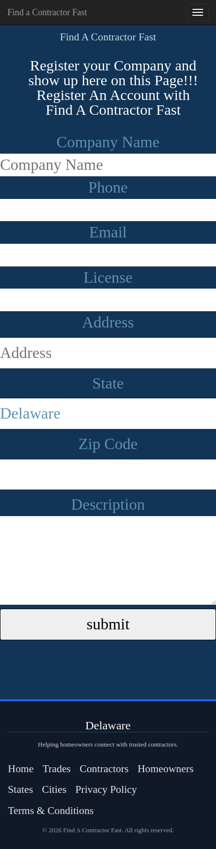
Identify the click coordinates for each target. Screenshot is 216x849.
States (20, 789)
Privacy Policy (106, 789)
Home (21, 769)
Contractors (104, 769)
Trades (56, 769)
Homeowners (166, 769)
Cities (54, 789)
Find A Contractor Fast (108, 37)
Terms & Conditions (51, 810)
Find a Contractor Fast (47, 12)
